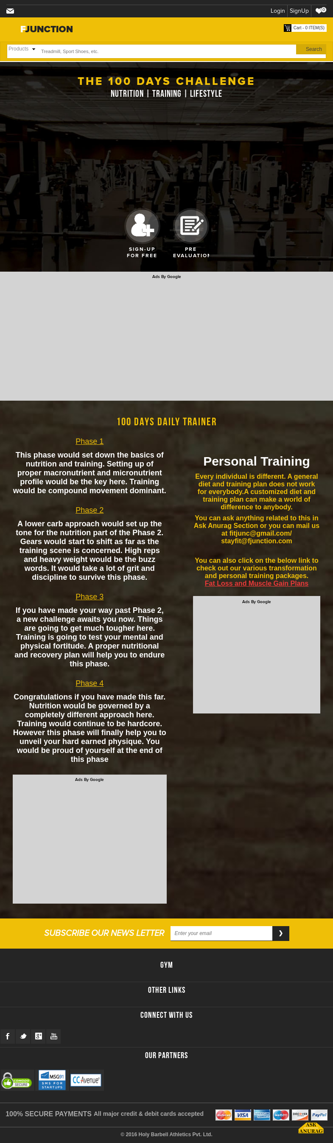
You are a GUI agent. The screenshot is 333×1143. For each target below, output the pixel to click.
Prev (110, 230)
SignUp (299, 10)
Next (224, 230)
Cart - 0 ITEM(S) (309, 27)
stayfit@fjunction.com (11, 11)
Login (278, 10)
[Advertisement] (166, 338)
